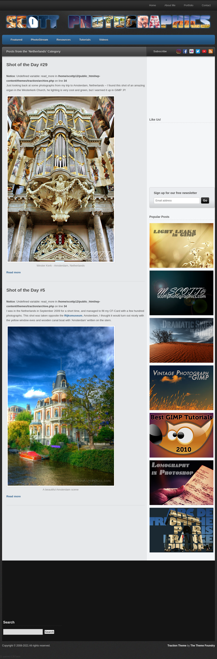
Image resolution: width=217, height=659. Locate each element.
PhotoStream (39, 39)
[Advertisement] (181, 84)
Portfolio (188, 5)
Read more (13, 272)
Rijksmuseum (73, 315)
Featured (16, 39)
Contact (206, 5)
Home (152, 5)
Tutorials (85, 39)
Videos (103, 39)
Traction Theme (176, 645)
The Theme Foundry (202, 645)
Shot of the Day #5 (25, 290)
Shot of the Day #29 (26, 64)
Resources (64, 39)
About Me (169, 5)
